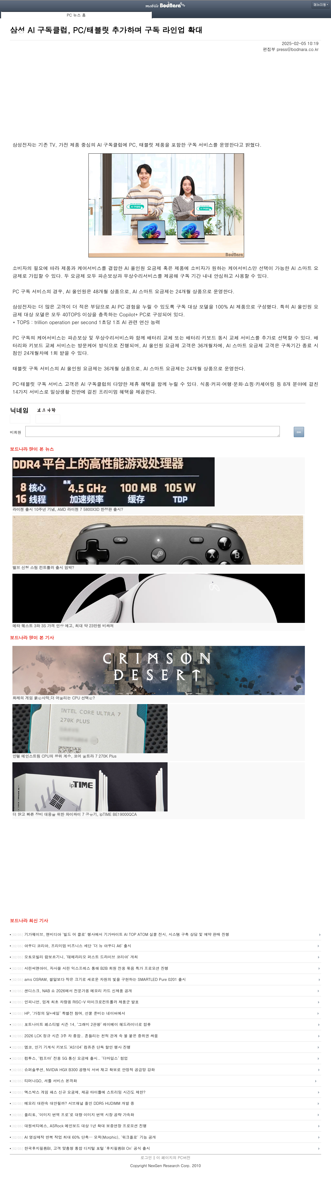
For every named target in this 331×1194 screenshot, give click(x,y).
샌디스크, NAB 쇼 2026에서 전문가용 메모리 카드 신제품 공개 (71, 991)
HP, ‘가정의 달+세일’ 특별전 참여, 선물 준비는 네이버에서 (68, 1013)
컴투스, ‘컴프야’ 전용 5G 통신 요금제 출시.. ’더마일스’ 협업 (69, 1058)
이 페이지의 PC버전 (173, 1157)
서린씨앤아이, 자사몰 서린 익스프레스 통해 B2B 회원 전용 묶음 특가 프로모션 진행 (89, 968)
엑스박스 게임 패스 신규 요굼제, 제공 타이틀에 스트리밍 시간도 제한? (78, 1092)
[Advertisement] (165, 91)
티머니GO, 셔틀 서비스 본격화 (44, 1081)
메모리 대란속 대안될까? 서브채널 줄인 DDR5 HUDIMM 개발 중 (72, 1103)
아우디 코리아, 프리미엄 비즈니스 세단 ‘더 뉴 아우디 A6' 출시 (71, 946)
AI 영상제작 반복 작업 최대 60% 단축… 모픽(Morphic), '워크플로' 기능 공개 (83, 1137)
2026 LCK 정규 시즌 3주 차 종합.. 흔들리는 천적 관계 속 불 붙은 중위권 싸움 (84, 1036)
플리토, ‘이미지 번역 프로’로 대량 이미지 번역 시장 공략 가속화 (72, 1114)
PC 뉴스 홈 (76, 15)
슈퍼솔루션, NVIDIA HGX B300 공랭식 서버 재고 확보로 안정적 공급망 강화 (83, 1069)
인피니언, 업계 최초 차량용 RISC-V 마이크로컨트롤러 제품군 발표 (75, 1002)
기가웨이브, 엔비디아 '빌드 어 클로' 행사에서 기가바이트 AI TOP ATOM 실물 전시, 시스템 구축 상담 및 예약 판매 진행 (120, 934)
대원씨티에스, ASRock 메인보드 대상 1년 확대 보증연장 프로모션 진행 (79, 1126)
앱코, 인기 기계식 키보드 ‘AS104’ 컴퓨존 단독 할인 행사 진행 (71, 1047)
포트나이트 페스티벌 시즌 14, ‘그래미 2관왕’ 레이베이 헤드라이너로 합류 (81, 1024)
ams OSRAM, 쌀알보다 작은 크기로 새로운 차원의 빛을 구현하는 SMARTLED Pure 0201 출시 (98, 979)
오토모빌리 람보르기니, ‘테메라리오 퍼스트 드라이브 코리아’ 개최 (74, 957)
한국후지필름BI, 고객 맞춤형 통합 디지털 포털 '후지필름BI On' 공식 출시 (80, 1148)
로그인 (146, 1157)
